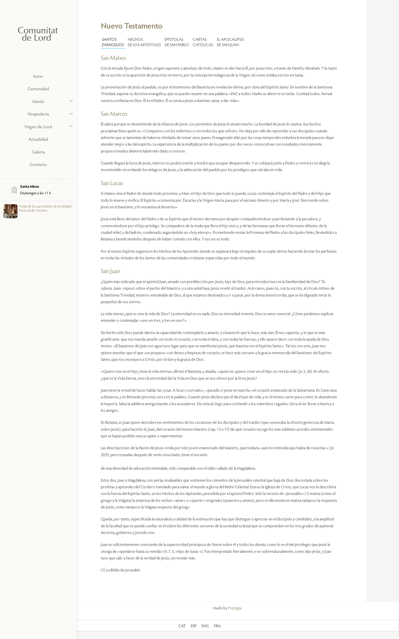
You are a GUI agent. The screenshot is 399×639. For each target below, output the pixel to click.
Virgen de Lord (50, 126)
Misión (54, 100)
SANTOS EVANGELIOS (113, 41)
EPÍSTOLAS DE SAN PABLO (177, 41)
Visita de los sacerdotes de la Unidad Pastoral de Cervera (45, 208)
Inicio (38, 76)
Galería (38, 152)
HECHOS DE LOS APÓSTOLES (144, 41)
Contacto (38, 164)
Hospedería (51, 113)
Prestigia (234, 607)
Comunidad (38, 88)
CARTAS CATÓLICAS (203, 41)
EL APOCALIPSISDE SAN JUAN (230, 41)
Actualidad (38, 139)
